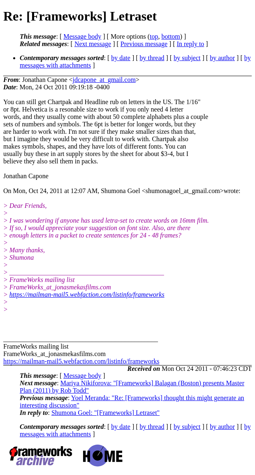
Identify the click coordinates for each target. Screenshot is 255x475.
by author (222, 57)
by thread (152, 57)
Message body (82, 36)
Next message (92, 43)
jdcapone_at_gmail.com (104, 79)
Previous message (144, 43)
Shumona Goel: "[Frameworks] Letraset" (105, 412)
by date (120, 57)
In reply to (190, 43)
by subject (187, 57)
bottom (170, 36)
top (154, 36)
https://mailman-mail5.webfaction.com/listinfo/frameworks (87, 294)
